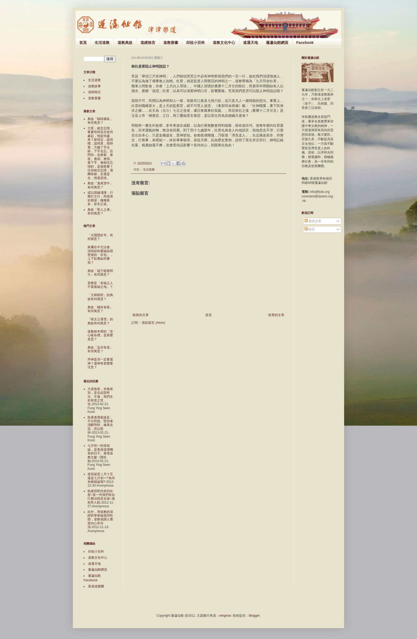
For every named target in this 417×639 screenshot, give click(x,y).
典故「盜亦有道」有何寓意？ (100, 349)
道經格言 (147, 42)
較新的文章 (141, 315)
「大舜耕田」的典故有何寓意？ (100, 297)
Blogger (254, 615)
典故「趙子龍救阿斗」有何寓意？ (100, 272)
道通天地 (250, 42)
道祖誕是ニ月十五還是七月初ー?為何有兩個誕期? (101, 478)
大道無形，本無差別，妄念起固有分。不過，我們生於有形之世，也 (100, 396)
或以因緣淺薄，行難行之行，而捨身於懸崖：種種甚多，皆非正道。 (100, 198)
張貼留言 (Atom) (153, 323)
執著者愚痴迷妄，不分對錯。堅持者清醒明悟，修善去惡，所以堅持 (100, 425)
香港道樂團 (96, 586)
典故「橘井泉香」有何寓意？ (100, 309)
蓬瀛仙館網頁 (277, 42)
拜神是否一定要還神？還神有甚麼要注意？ (100, 363)
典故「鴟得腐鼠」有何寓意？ (100, 121)
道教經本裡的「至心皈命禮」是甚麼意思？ (100, 335)
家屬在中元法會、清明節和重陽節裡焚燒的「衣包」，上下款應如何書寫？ (100, 254)
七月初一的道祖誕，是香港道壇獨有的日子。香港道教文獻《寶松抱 (100, 453)
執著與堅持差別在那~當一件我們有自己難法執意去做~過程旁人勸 (101, 496)
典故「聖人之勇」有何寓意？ (100, 211)
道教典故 (125, 42)
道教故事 (94, 86)
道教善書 (170, 42)
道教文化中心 (224, 42)
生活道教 (102, 42)
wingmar (225, 615)
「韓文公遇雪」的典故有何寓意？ (100, 321)
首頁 (83, 42)
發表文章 (313, 221)
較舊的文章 (276, 315)
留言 (310, 229)
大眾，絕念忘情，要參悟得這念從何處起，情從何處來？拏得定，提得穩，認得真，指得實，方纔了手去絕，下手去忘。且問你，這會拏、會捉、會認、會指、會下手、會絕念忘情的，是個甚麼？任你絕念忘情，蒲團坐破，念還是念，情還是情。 (100, 153)
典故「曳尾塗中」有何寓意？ (100, 185)
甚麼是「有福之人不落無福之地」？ (100, 285)
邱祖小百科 (195, 42)
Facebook (305, 42)
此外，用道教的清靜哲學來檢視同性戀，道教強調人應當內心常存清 (100, 519)
